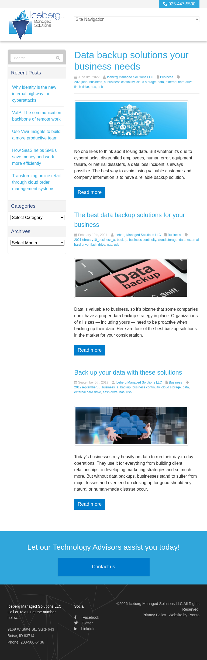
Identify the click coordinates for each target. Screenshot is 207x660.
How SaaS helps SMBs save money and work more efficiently (34, 157)
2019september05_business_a (96, 387)
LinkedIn (84, 628)
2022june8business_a (90, 82)
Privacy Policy (154, 615)
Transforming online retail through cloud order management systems (36, 182)
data (161, 82)
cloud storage (146, 82)
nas (93, 87)
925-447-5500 (179, 4)
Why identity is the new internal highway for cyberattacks (34, 93)
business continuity (121, 82)
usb (100, 87)
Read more (90, 192)
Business (166, 77)
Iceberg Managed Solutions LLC (130, 77)
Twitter (83, 623)
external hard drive (179, 82)
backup (122, 239)
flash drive (81, 87)
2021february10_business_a (94, 239)
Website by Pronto (184, 615)
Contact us (103, 566)
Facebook (86, 617)
